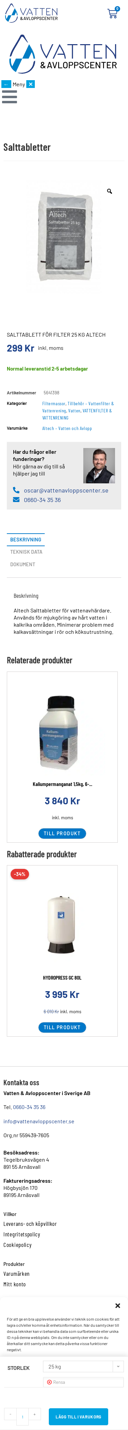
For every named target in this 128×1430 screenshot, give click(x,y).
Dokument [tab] (22, 564)
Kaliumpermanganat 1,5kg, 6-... (62, 784)
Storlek (19, 1367)
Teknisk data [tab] (26, 552)
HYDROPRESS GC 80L (62, 977)
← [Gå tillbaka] (6, 84)
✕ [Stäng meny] (30, 84)
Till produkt (62, 833)
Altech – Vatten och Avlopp (67, 428)
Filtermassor (54, 403)
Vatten (74, 410)
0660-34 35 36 (29, 1107)
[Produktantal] (22, 1417)
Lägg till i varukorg (78, 1416)
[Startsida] (63, 54)
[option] (64, 236)
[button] (117, 1305)
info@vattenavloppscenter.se (38, 1121)
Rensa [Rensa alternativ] (59, 1382)
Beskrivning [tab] (25, 539)
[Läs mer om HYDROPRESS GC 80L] (62, 927)
